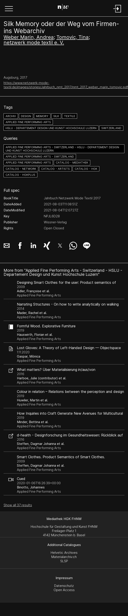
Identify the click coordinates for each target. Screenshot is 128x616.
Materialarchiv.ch (64, 557)
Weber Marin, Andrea (29, 37)
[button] (9, 9)
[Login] (117, 13)
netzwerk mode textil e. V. (34, 42)
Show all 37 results (18, 505)
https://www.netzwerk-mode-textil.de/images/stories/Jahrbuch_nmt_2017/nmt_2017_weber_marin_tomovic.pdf (66, 85)
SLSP (64, 561)
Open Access (64, 590)
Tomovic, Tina (72, 37)
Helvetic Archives (64, 552)
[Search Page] (63, 8)
